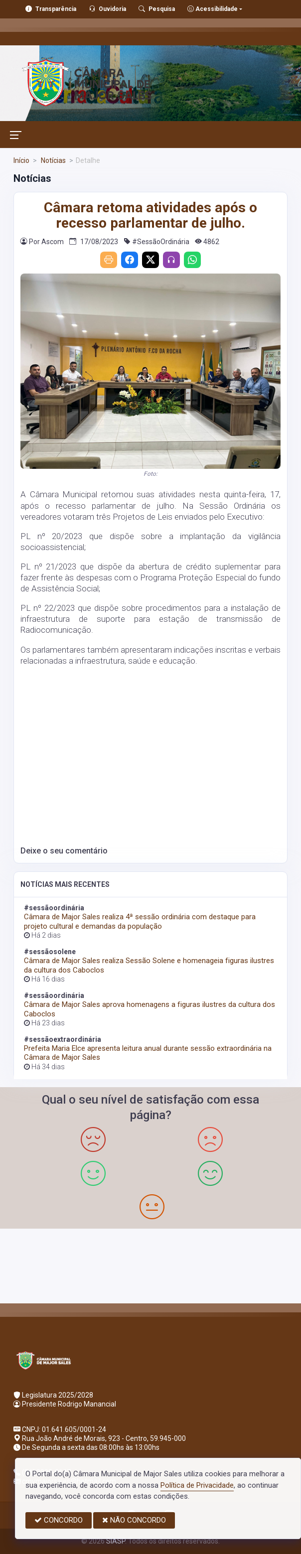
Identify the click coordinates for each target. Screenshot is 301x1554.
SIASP (115, 1541)
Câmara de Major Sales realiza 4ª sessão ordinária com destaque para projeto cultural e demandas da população (140, 921)
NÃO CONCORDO (134, 1520)
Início (21, 160)
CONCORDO (58, 1520)
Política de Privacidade (197, 1485)
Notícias (52, 160)
